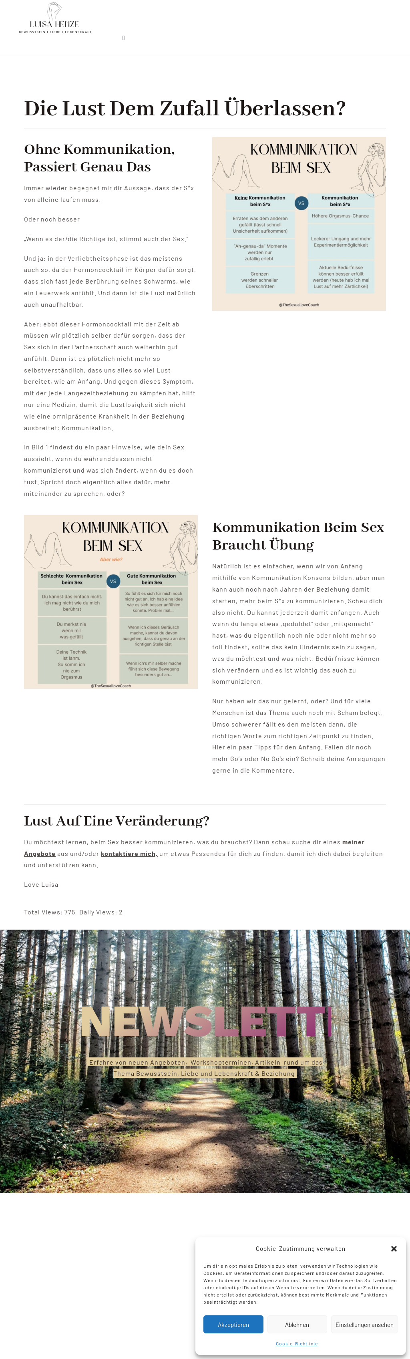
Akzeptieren (233, 1324)
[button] (394, 1249)
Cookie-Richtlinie (297, 1343)
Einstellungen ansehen (365, 1324)
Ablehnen (297, 1324)
